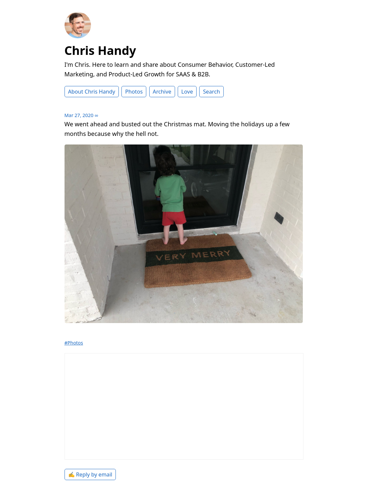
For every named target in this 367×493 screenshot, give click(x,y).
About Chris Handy (91, 91)
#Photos (74, 343)
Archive (162, 91)
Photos (134, 91)
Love (187, 91)
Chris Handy (100, 50)
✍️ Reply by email (90, 474)
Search (211, 91)
